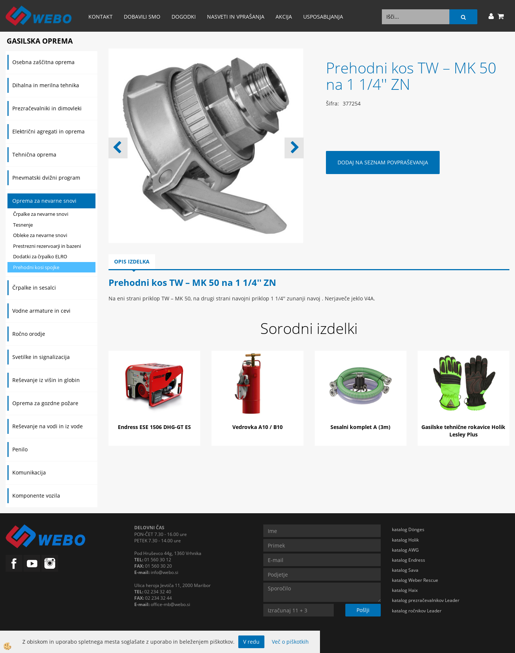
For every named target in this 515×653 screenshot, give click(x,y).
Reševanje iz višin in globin (46, 380)
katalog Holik (405, 540)
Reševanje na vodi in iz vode (47, 426)
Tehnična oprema (34, 154)
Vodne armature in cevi (41, 310)
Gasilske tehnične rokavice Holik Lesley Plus (463, 430)
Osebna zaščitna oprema (43, 62)
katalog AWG (405, 550)
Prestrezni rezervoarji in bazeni (47, 246)
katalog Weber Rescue (415, 580)
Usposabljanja (323, 16)
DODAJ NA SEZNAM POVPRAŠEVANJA (382, 162)
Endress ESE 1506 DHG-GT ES (154, 426)
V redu (251, 641)
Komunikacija (29, 472)
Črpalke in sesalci (34, 287)
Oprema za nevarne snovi (44, 200)
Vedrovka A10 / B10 (257, 426)
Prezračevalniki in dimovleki (47, 108)
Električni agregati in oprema (48, 131)
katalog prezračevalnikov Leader (425, 600)
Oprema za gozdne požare (45, 403)
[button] (294, 148)
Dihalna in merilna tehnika (45, 85)
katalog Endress (408, 560)
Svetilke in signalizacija (41, 356)
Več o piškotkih (290, 641)
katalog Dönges (408, 529)
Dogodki (184, 16)
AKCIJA (284, 16)
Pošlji (363, 609)
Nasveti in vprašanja (235, 16)
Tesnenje (23, 224)
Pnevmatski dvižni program (46, 177)
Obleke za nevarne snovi (40, 235)
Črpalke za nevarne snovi (40, 214)
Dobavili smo (142, 16)
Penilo (20, 449)
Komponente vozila (36, 495)
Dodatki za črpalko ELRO (40, 256)
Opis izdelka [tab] (132, 261)
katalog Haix (405, 590)
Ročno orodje (28, 333)
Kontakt (100, 16)
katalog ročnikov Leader (417, 611)
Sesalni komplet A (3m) (360, 426)
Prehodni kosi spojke (36, 267)
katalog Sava (405, 570)
